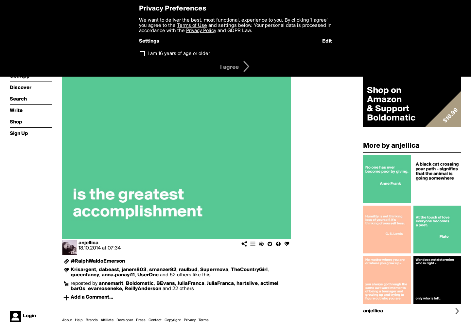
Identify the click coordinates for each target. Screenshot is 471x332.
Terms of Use (192, 25)
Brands (92, 320)
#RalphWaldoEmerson (98, 261)
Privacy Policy (201, 30)
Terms (204, 320)
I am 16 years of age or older (179, 53)
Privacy (190, 320)
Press (141, 320)
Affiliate (107, 320)
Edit (327, 41)
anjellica (88, 243)
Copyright (173, 320)
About (67, 320)
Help (79, 320)
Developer (124, 320)
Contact (155, 320)
